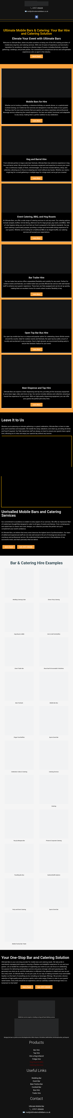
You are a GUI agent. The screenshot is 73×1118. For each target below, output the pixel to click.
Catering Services (36, 1065)
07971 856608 (38, 8)
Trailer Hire (36, 1093)
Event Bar (36, 1081)
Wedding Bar (36, 1078)
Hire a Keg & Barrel (36, 1056)
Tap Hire (36, 1053)
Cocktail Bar (36, 1087)
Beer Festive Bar (36, 1084)
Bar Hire (36, 1050)
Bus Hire (36, 1090)
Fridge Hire (36, 1059)
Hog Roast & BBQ (36, 1062)
